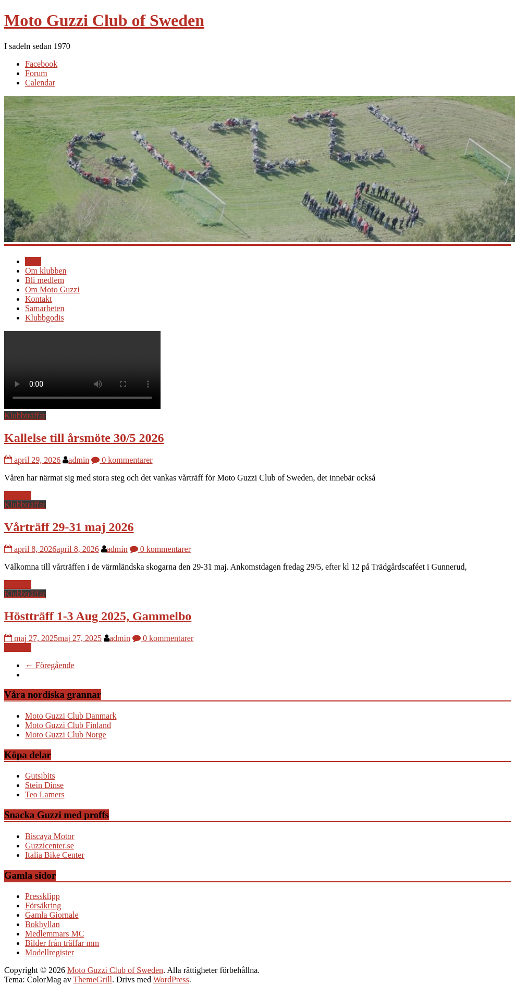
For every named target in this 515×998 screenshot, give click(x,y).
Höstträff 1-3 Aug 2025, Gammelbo (97, 616)
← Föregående (50, 665)
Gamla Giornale (52, 914)
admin (78, 459)
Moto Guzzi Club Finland (68, 725)
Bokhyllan (42, 924)
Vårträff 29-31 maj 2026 (69, 527)
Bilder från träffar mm (62, 943)
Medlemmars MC (54, 933)
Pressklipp (42, 896)
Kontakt (38, 298)
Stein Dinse (44, 785)
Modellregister (49, 952)
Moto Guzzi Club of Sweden (104, 20)
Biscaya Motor (50, 836)
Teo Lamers (45, 794)
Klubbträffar (25, 415)
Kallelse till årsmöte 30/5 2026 (84, 438)
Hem (33, 261)
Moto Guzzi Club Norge (65, 734)
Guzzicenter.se (49, 845)
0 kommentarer (121, 459)
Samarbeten (45, 308)
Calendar (40, 82)
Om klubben (46, 270)
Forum (36, 73)
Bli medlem (44, 280)
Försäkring (43, 905)
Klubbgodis (44, 317)
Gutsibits (40, 775)
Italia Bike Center (54, 855)
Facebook (41, 63)
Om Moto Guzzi (52, 289)
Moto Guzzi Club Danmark (71, 715)
